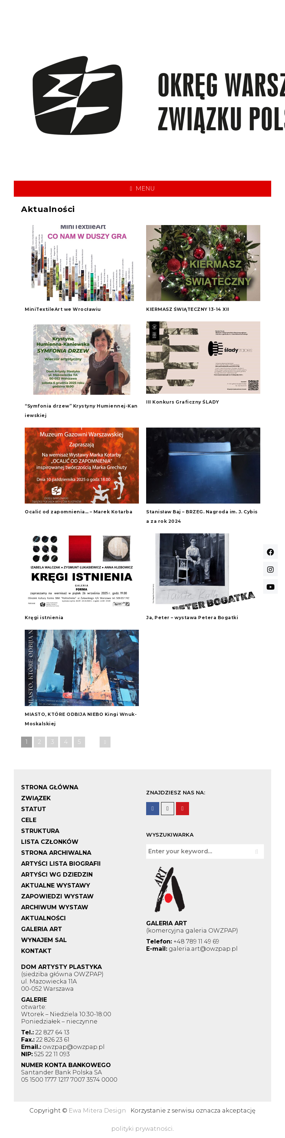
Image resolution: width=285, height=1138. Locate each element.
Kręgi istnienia (44, 617)
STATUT (33, 809)
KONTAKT (36, 950)
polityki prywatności (142, 1128)
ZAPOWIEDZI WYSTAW (57, 896)
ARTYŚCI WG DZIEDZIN (57, 874)
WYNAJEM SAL (44, 940)
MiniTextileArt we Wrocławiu (63, 309)
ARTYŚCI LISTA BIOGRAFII (61, 863)
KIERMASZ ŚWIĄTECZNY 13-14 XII (187, 309)
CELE (28, 820)
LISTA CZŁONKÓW (50, 841)
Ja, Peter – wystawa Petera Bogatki (192, 617)
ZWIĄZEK (36, 798)
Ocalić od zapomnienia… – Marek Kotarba (78, 511)
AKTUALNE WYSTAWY (55, 885)
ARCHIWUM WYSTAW (54, 907)
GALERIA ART (41, 929)
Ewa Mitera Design (97, 1110)
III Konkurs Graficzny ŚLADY (182, 402)
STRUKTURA (40, 831)
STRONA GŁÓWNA (49, 787)
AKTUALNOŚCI (43, 918)
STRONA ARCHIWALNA (56, 852)
